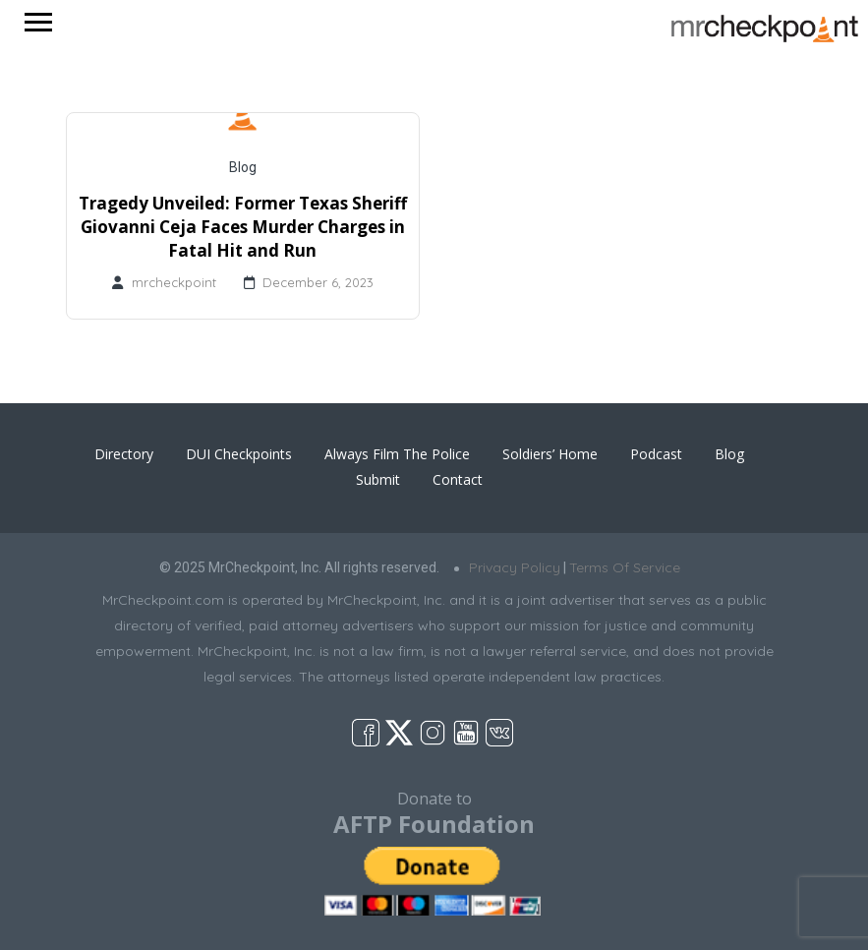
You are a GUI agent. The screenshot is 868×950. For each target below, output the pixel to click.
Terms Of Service (624, 567)
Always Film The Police (397, 454)
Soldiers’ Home (550, 454)
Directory (123, 454)
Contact (458, 479)
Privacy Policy (514, 567)
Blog (243, 167)
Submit (378, 479)
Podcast (656, 454)
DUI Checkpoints (239, 454)
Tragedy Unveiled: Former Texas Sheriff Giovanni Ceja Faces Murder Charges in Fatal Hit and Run (243, 227)
